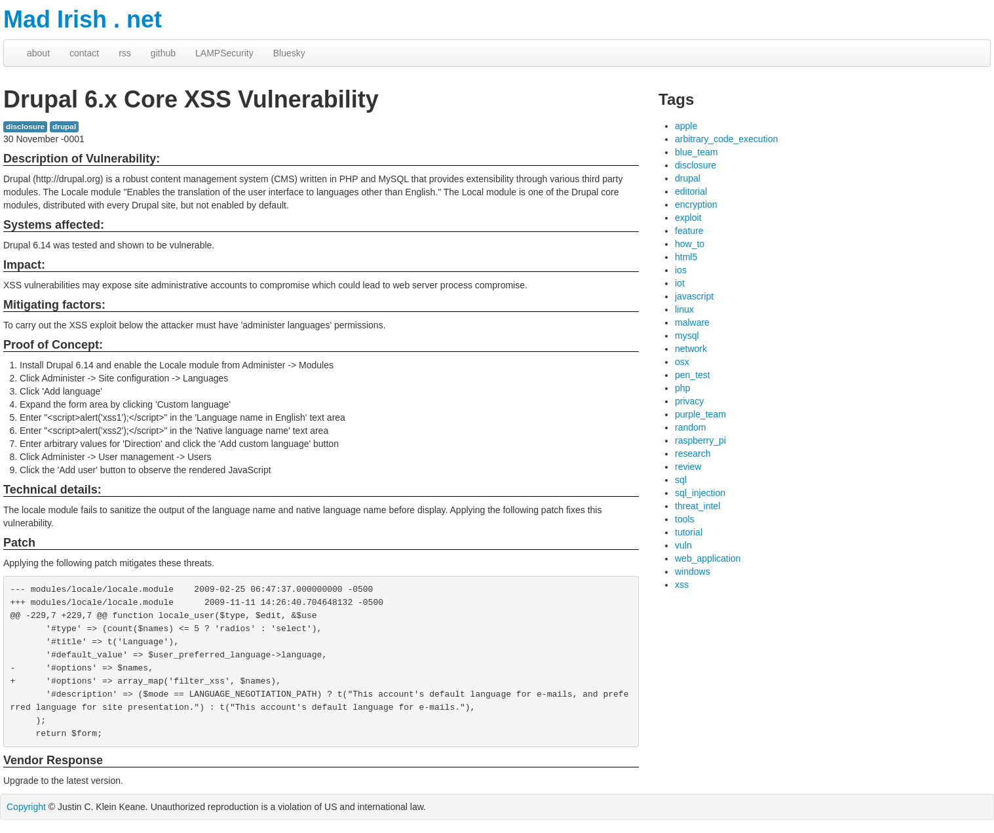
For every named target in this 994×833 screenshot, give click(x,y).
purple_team (700, 414)
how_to (689, 244)
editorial (691, 191)
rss (125, 53)
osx (682, 362)
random (690, 427)
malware (692, 322)
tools (685, 519)
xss (682, 584)
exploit (688, 217)
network (691, 348)
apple (686, 126)
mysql (687, 335)
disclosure (25, 126)
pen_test (692, 375)
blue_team (696, 152)
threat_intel (697, 506)
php (682, 388)
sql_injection (700, 493)
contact (84, 53)
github (163, 53)
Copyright (26, 807)
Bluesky (289, 53)
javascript (694, 296)
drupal (64, 126)
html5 (686, 257)
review (688, 466)
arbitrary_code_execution (726, 139)
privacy (689, 401)
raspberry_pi (700, 440)
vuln (683, 545)
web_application (707, 558)
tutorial (688, 532)
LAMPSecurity (224, 53)
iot (680, 283)
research (692, 453)
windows (692, 571)
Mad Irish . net (82, 19)
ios (681, 270)
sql (681, 480)
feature (689, 230)
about (38, 53)
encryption (696, 204)
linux (684, 309)
